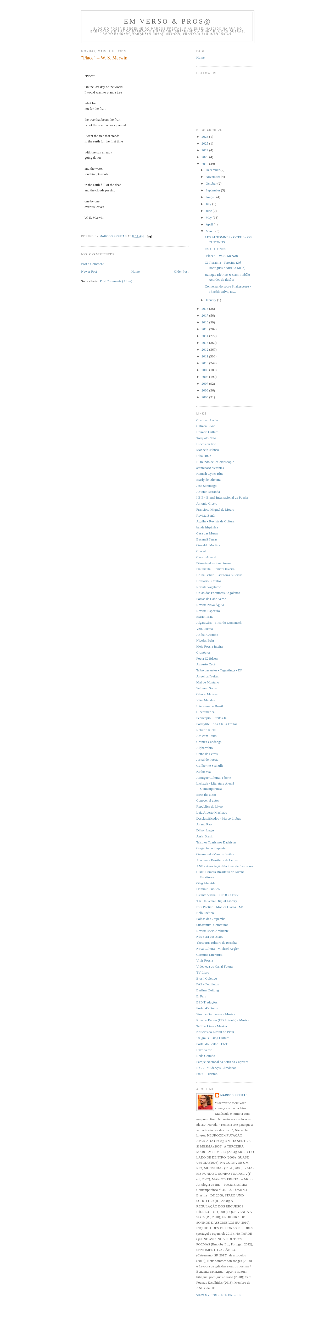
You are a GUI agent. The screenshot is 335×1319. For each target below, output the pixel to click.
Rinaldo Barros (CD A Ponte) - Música (222, 1020)
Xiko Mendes (205, 700)
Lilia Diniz (203, 456)
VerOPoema (204, 629)
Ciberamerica (205, 712)
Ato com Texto (206, 736)
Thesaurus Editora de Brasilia (216, 943)
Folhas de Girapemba (210, 919)
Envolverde (204, 1050)
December (213, 170)
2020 (205, 157)
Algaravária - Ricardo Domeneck (219, 623)
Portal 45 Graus (207, 1008)
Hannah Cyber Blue (209, 474)
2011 (205, 356)
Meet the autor (206, 795)
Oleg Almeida (205, 883)
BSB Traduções (206, 1002)
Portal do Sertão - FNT (211, 1044)
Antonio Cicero (206, 503)
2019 (205, 164)
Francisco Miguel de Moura (215, 509)
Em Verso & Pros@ (168, 21)
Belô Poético (205, 913)
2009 (205, 370)
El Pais (201, 996)
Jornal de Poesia (207, 759)
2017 (205, 315)
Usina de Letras (207, 754)
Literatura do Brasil (209, 706)
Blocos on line (206, 444)
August (211, 197)
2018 (205, 309)
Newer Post (89, 271)
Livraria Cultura (207, 432)
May (209, 217)
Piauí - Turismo (206, 1074)
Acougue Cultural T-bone (213, 778)
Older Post (181, 271)
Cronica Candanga (208, 742)
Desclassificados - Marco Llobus (218, 818)
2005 (205, 397)
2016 (205, 322)
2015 (205, 329)
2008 (205, 377)
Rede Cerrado (205, 1056)
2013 (205, 343)
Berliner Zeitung (207, 990)
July (209, 204)
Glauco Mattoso (207, 694)
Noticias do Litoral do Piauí (215, 1032)
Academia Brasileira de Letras (217, 860)
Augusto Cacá (205, 664)
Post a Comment (92, 264)
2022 (205, 150)
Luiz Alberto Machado (211, 812)
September (213, 190)
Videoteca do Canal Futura (214, 966)
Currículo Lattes (207, 420)
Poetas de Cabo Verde (211, 599)
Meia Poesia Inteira (209, 646)
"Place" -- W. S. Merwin (221, 256)
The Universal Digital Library (216, 901)
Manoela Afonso (207, 450)
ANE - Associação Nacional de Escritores (224, 866)
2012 (205, 349)
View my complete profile (219, 1295)
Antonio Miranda (208, 492)
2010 (205, 363)
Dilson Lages (205, 830)
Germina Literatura (209, 955)
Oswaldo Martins (208, 545)
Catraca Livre (205, 426)
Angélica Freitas (207, 676)
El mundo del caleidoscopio (215, 462)
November (213, 177)
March (210, 231)
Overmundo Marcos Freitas (215, 854)
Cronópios (203, 652)
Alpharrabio (204, 748)
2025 (205, 143)
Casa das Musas (207, 533)
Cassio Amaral (206, 557)
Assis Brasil (204, 836)
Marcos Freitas (234, 1095)
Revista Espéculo (208, 611)
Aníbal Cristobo (207, 635)
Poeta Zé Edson (207, 658)
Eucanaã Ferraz (206, 539)
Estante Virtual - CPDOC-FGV (217, 895)
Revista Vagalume (208, 587)
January (211, 300)
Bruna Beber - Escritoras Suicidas (219, 575)
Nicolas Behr (205, 640)
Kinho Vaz (203, 772)
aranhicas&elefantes (210, 468)
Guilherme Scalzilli (209, 766)
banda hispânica (207, 527)
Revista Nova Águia (210, 605)
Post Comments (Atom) (116, 281)
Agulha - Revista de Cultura (215, 521)
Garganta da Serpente (211, 848)
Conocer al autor (207, 800)
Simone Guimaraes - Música (215, 1014)
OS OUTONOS (215, 249)
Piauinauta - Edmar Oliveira (215, 569)
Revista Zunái (205, 515)
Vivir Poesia (204, 960)
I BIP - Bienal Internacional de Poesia (222, 497)
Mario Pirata (204, 617)
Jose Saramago (206, 486)
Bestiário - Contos (208, 581)
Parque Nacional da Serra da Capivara (222, 1062)
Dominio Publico (208, 889)
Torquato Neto (206, 438)
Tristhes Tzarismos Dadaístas (216, 842)
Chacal (201, 551)
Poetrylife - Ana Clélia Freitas (216, 724)
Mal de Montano (207, 682)
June (209, 211)
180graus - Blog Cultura (212, 1038)
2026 (205, 137)
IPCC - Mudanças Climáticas (216, 1068)
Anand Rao (204, 824)
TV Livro (202, 972)
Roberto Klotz (206, 730)
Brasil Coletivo (206, 978)
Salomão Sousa (206, 688)
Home (135, 271)
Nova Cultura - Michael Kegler (217, 949)
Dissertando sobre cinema (213, 563)
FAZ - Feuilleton (207, 984)
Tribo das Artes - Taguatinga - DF (219, 670)
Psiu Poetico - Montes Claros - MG (220, 907)
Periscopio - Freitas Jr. (211, 718)
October (211, 183)
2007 (205, 383)
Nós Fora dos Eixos (209, 937)
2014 (205, 336)
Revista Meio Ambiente (212, 931)
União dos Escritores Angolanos (218, 593)
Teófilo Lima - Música (211, 1026)
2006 (205, 390)
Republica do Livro (209, 806)
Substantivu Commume (212, 925)
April (210, 224)
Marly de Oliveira (208, 480)
